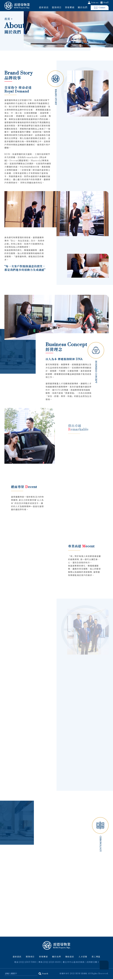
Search (45, 974)
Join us (95, 2)
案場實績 (69, 7)
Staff (106, 2)
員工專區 (96, 956)
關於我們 (82, 7)
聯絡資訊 (69, 956)
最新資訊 (44, 7)
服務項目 (56, 7)
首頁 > (8, 19)
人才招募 (82, 956)
